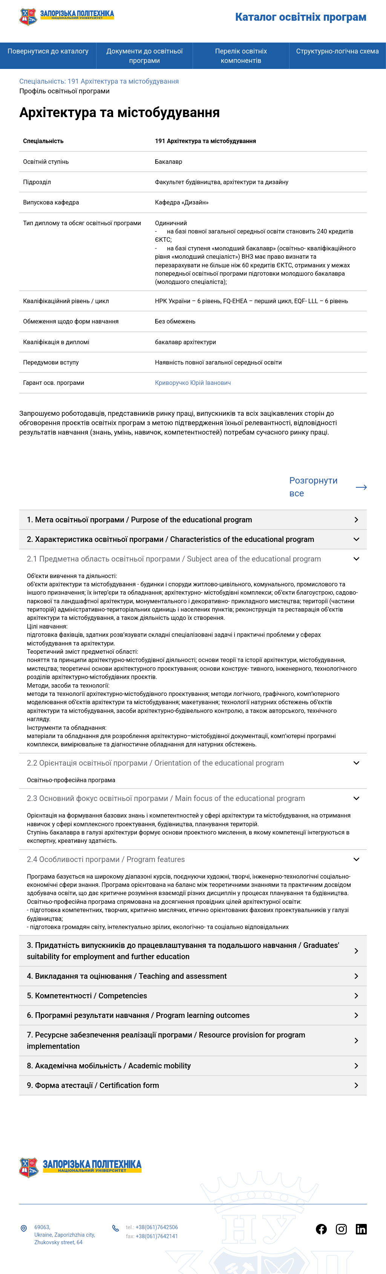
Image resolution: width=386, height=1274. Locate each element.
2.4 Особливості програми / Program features (106, 859)
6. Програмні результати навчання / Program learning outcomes (138, 1015)
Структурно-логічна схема (337, 51)
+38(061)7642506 (157, 1227)
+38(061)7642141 (157, 1236)
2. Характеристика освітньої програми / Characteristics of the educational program (170, 539)
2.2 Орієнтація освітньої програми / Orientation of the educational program (155, 762)
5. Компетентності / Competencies (87, 995)
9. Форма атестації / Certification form (93, 1085)
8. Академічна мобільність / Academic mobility (109, 1065)
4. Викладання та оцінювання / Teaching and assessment (127, 976)
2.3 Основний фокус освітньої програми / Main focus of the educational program (166, 798)
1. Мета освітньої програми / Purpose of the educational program (139, 519)
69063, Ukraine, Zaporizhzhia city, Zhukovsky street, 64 (64, 1234)
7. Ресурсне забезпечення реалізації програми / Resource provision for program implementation (166, 1040)
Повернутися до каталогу (48, 51)
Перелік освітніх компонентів (241, 55)
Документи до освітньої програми (144, 55)
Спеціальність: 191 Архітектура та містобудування (99, 81)
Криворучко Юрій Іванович (193, 382)
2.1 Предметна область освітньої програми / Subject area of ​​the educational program (174, 558)
